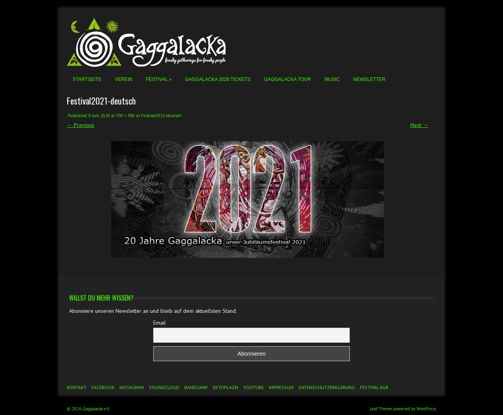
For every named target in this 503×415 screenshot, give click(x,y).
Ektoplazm (225, 387)
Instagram (131, 387)
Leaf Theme (381, 408)
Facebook (103, 387)
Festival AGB (374, 387)
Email (159, 322)
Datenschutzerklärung (327, 387)
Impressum (281, 387)
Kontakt (76, 387)
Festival (158, 79)
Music (332, 79)
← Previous (80, 125)
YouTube (253, 387)
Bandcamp (196, 387)
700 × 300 (125, 115)
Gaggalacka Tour (287, 79)
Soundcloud (164, 387)
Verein (123, 79)
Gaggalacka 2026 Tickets (218, 79)
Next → (419, 125)
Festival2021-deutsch (161, 115)
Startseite (87, 79)
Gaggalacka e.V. (96, 408)
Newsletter (369, 79)
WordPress (426, 408)
